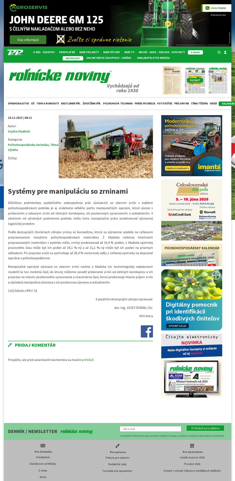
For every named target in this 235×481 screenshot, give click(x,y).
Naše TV (130, 52)
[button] (205, 428)
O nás (37, 52)
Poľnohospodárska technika (28, 145)
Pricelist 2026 (192, 464)
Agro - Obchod (159, 52)
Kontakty (178, 52)
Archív (143, 52)
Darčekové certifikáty (43, 464)
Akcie (43, 477)
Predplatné (68, 52)
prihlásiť (87, 360)
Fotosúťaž (164, 103)
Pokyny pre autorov (118, 457)
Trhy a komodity (48, 103)
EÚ (33, 103)
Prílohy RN (181, 103)
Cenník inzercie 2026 (192, 457)
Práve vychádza (145, 103)
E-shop (43, 470)
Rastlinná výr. (71, 103)
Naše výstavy (112, 52)
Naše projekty (90, 52)
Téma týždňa (199, 103)
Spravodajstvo (18, 103)
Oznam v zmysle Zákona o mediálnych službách (192, 470)
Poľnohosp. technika (118, 103)
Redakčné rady (117, 464)
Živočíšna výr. (92, 103)
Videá (213, 103)
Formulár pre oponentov (117, 471)
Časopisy (50, 52)
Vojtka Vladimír (19, 131)
